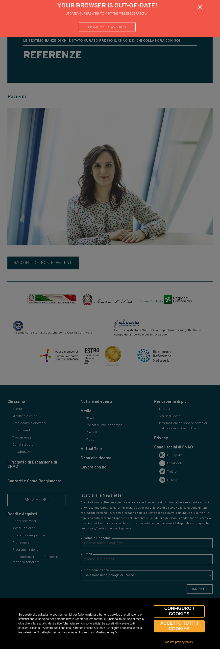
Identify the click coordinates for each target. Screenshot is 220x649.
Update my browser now (107, 27)
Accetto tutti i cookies (179, 626)
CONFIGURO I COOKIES (179, 611)
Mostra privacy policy (179, 642)
